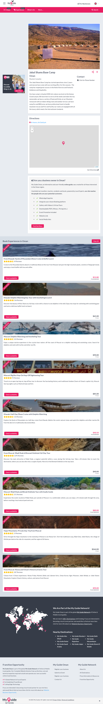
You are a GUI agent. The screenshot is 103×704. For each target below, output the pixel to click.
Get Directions (93, 170)
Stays (7, 10)
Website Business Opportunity (82, 624)
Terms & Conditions (68, 700)
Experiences (19, 10)
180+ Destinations (69, 619)
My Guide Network (83, 612)
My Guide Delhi (92, 636)
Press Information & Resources (89, 676)
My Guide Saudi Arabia (62, 646)
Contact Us (58, 679)
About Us (83, 669)
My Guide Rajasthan (75, 640)
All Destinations (85, 673)
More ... (40, 10)
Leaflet (96, 166)
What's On (31, 10)
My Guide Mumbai (78, 636)
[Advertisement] (14, 43)
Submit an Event (60, 673)
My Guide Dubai (62, 642)
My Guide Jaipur (77, 644)
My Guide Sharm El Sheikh (93, 646)
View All (96, 241)
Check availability (11, 278)
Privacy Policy (57, 700)
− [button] (32, 130)
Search (94, 10)
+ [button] (32, 127)
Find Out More (37, 226)
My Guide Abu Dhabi (62, 638)
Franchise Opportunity (87, 679)
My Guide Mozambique (91, 640)
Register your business (62, 669)
